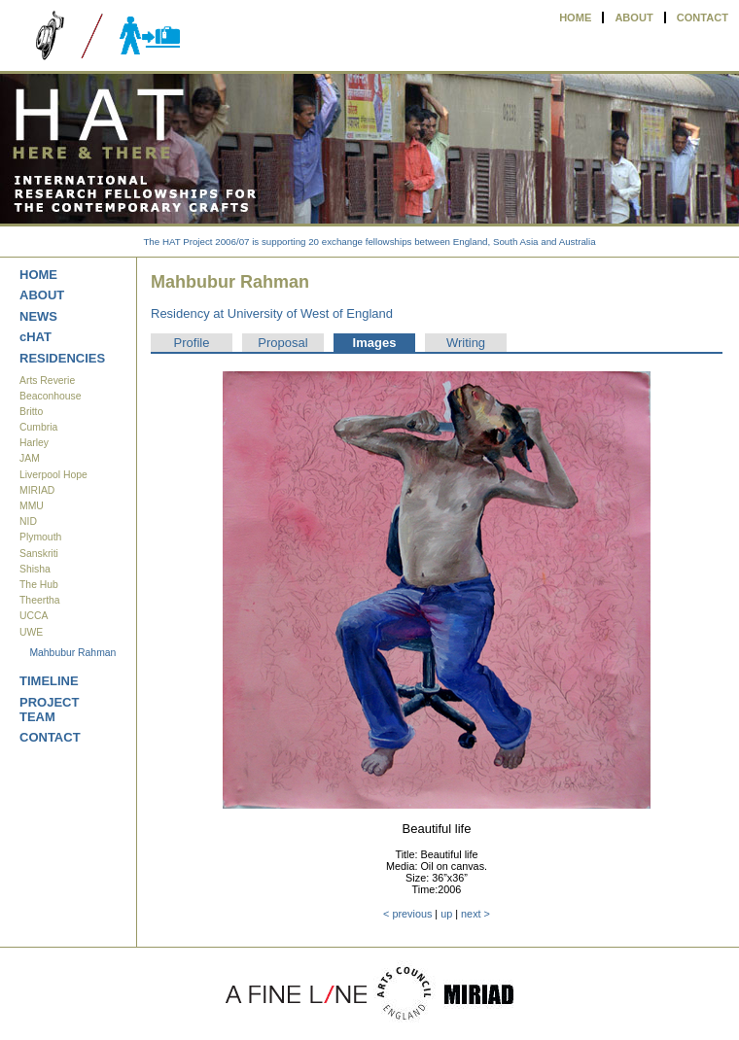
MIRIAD (36, 490)
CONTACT (702, 17)
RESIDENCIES (62, 358)
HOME (575, 17)
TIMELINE (49, 681)
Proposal (282, 342)
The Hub (38, 584)
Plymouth (40, 537)
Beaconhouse (50, 396)
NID (28, 521)
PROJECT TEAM (49, 709)
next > (475, 913)
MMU (31, 506)
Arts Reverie (47, 380)
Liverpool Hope (53, 474)
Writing (465, 342)
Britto (31, 411)
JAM (29, 458)
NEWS (38, 316)
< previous (407, 913)
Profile (192, 342)
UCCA (33, 615)
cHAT (35, 336)
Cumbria (38, 427)
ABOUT (633, 17)
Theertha (39, 600)
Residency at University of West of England (272, 313)
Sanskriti (38, 553)
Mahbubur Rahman (72, 652)
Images (375, 342)
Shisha (35, 569)
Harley (34, 442)
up (446, 913)
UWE (31, 632)
